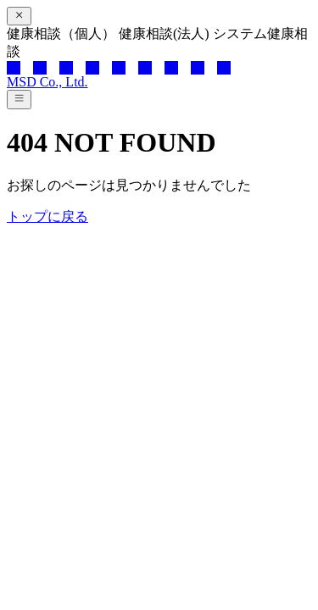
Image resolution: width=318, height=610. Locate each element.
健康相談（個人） (63, 33)
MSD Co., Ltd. (47, 82)
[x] (13, 68)
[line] (66, 68)
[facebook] (40, 68)
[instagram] (119, 68)
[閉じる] (19, 16)
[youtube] (92, 68)
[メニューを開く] (19, 99)
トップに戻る (47, 216)
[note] (197, 68)
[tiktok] (145, 68)
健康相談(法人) (166, 33)
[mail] (224, 68)
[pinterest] (171, 68)
